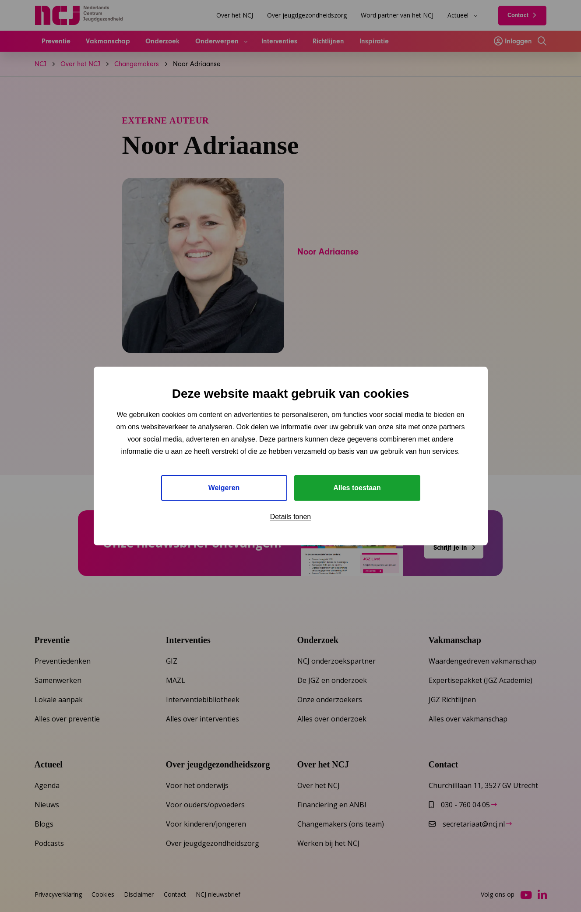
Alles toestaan (356, 487)
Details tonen (290, 516)
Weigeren (224, 487)
